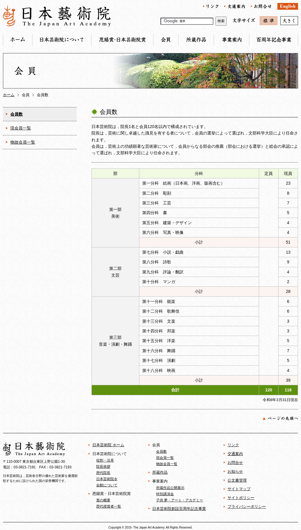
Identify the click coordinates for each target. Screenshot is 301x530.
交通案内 (235, 454)
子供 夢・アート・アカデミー (179, 500)
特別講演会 (165, 494)
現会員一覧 (20, 128)
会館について (106, 485)
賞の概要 (103, 500)
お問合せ (235, 462)
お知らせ (235, 471)
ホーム (8, 95)
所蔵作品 (160, 472)
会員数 (16, 114)
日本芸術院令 (106, 479)
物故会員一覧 (22, 142)
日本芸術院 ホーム (108, 445)
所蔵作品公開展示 (170, 488)
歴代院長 (103, 473)
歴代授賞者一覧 (108, 506)
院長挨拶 (103, 466)
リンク (233, 445)
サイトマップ (239, 489)
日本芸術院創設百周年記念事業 (179, 508)
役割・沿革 (105, 460)
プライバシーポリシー (247, 506)
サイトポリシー (241, 497)
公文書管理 (237, 480)
